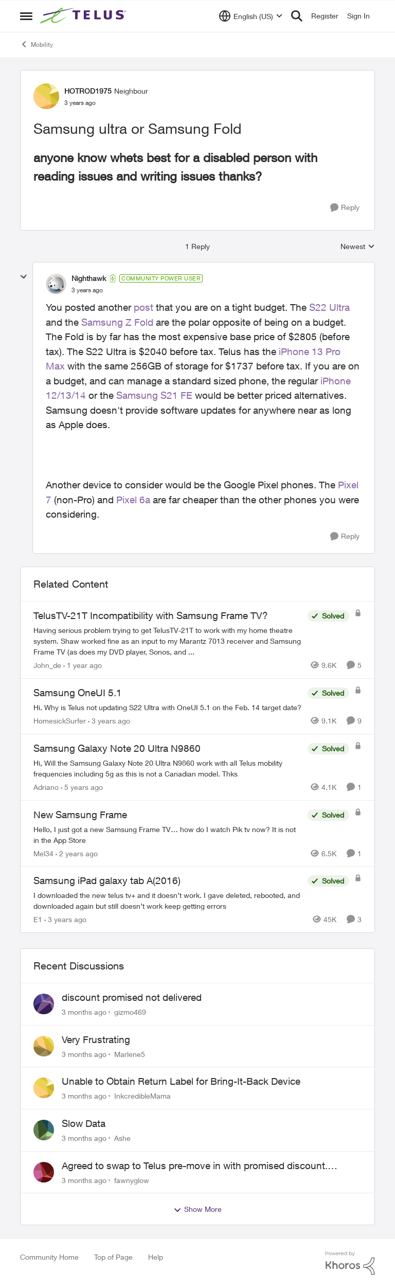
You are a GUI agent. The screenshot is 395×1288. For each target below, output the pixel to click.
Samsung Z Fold (117, 322)
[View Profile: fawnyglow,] (43, 1172)
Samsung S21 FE (154, 395)
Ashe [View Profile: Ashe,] (122, 1138)
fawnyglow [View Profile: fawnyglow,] (131, 1179)
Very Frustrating (96, 1039)
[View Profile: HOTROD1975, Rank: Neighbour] (46, 96)
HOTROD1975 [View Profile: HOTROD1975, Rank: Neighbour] (88, 90)
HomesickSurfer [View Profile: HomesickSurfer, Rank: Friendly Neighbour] (59, 720)
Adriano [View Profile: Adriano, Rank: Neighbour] (46, 787)
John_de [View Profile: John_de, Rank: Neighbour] (47, 665)
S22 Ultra (329, 307)
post (143, 307)
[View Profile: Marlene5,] (43, 1046)
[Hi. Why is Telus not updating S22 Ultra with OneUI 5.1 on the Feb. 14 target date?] (167, 707)
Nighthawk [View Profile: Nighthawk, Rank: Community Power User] (88, 278)
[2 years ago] (77, 853)
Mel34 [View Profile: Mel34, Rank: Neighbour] (43, 853)
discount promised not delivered (132, 997)
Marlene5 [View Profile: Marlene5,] (129, 1053)
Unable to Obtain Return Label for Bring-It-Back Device (181, 1081)
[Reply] (345, 208)
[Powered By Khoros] (350, 1263)
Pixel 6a (133, 499)
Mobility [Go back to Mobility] (36, 44)
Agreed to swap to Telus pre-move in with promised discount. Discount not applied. (195, 1166)
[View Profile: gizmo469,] (43, 1004)
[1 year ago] (82, 665)
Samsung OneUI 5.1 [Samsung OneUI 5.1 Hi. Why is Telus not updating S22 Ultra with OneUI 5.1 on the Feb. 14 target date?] (77, 692)
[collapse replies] (23, 277)
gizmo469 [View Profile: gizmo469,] (130, 1012)
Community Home (49, 1256)
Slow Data (83, 1123)
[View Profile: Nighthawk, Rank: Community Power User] (56, 284)
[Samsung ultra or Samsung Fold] (87, 290)
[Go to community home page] (84, 16)
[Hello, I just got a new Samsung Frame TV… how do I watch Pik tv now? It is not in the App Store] (167, 834)
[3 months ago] (84, 1012)
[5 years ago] (82, 787)
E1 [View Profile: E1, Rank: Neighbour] (37, 919)
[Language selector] (250, 16)
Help (155, 1256)
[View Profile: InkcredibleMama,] (43, 1088)
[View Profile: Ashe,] (43, 1130)
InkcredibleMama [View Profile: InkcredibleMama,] (142, 1095)
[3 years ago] (109, 720)
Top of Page (113, 1256)
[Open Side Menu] (26, 16)
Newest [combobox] (357, 247)
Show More (197, 1209)
